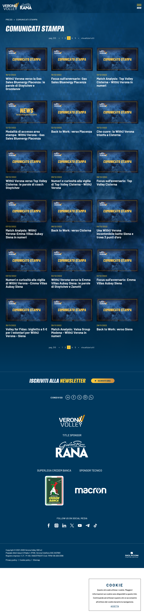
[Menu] (139, 6)
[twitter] (79, 397)
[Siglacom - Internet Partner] (131, 557)
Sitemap (36, 560)
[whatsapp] (91, 397)
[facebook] (73, 397)
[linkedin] (68, 397)
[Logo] (11, 6)
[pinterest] (85, 397)
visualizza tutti (87, 38)
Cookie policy (25, 560)
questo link (132, 594)
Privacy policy (11, 560)
